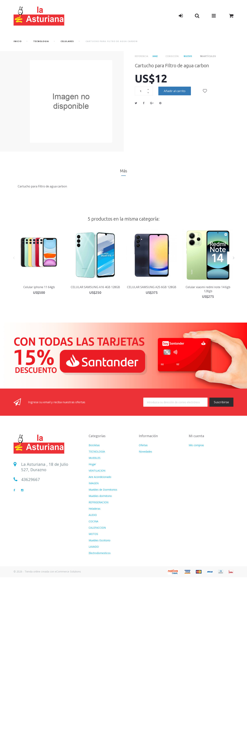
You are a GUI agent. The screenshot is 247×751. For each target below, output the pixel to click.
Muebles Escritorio (99, 540)
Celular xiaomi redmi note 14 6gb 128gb (208, 289)
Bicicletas (94, 445)
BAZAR (93, 699)
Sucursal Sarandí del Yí (42, 508)
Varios (92, 591)
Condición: (172, 56)
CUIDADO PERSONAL (101, 572)
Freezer (93, 724)
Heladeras (94, 508)
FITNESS (94, 565)
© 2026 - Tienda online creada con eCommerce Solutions (47, 745)
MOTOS (93, 534)
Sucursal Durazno (37, 499)
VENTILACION (97, 470)
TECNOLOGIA (41, 41)
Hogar (92, 464)
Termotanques (97, 705)
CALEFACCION (97, 527)
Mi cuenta (196, 436)
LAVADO (94, 546)
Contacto (144, 464)
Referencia (141, 56)
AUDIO (93, 515)
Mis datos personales (201, 458)
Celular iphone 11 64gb (39, 287)
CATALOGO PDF (98, 648)
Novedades (145, 451)
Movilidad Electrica (99, 711)
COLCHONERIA (98, 559)
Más (123, 171)
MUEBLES (94, 458)
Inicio (18, 41)
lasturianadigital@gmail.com (48, 489)
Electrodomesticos (100, 553)
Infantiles (94, 584)
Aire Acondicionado (100, 477)
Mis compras (196, 445)
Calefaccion (95, 654)
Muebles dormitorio (100, 496)
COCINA (93, 521)
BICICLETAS (96, 718)
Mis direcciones (198, 451)
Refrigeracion (96, 623)
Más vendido (146, 458)
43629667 (30, 479)
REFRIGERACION (98, 502)
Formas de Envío (149, 470)
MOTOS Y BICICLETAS (102, 642)
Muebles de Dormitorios (103, 489)
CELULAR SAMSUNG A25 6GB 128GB (151, 287)
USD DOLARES (97, 597)
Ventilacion (95, 610)
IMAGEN (94, 483)
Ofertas (143, 445)
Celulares (67, 41)
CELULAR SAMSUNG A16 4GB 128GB (95, 287)
